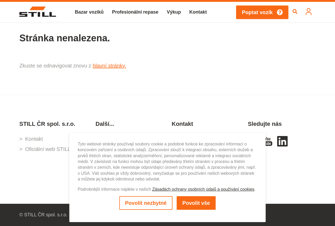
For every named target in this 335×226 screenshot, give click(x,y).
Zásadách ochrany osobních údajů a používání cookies (203, 189)
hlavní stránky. (109, 66)
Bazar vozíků (89, 12)
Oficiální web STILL (47, 149)
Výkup (174, 12)
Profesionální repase (135, 12)
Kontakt (198, 12)
